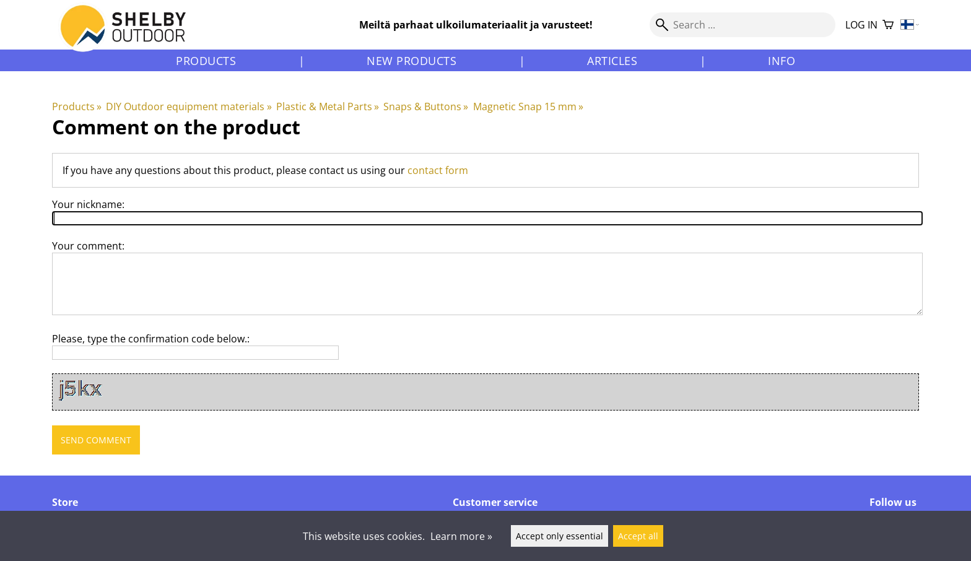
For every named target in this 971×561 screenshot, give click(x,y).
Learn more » (461, 536)
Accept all (638, 536)
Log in (861, 25)
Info (781, 60)
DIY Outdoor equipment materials (188, 106)
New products (411, 60)
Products (206, 60)
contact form (437, 170)
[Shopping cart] (888, 25)
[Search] (742, 24)
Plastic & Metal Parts (327, 106)
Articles (612, 60)
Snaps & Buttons (425, 106)
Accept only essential (559, 536)
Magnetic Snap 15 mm (528, 106)
